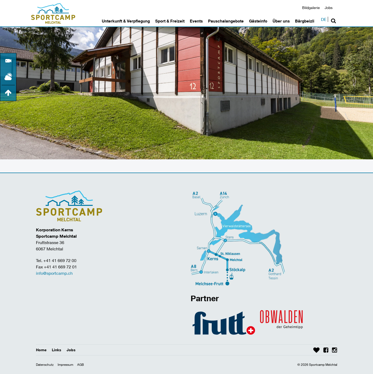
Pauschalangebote (226, 21)
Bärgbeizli (304, 21)
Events (196, 21)
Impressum (65, 365)
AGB (80, 365)
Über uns (281, 21)
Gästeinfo (258, 21)
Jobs (329, 7)
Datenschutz (45, 365)
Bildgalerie (311, 7)
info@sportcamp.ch (54, 273)
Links (56, 350)
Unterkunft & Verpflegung (126, 21)
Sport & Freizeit (170, 21)
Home (41, 350)
